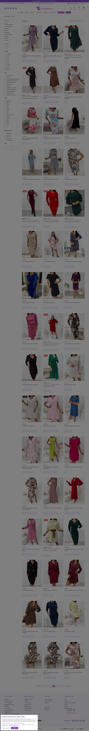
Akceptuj (15, 728)
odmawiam (16, 725)
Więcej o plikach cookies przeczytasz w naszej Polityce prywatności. (13, 723)
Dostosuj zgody (6, 728)
